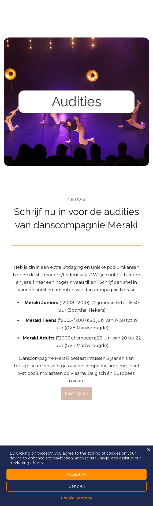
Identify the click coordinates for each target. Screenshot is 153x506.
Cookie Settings (76, 498)
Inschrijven (76, 393)
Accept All (76, 474)
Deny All (76, 486)
